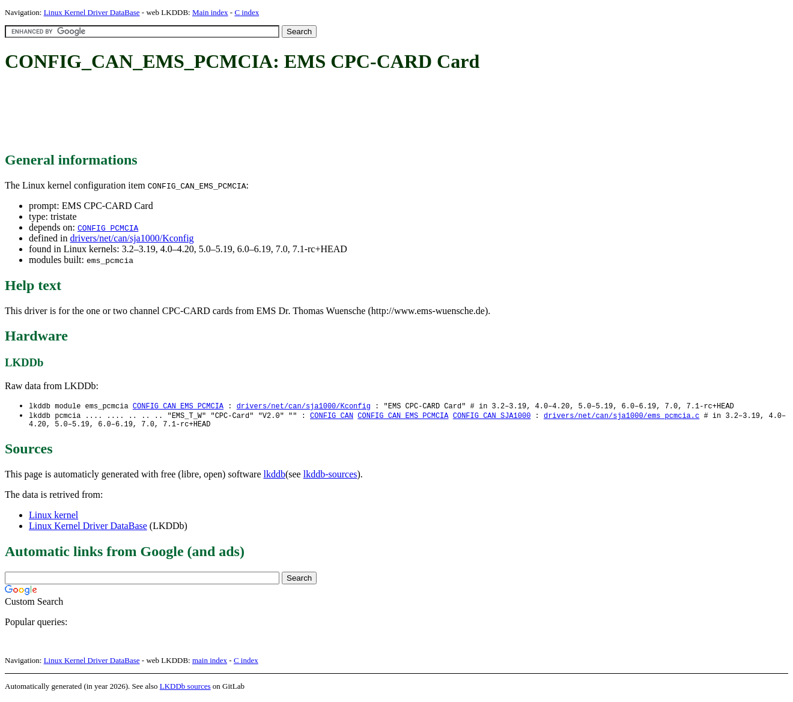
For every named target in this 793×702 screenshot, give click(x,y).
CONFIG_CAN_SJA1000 (492, 416)
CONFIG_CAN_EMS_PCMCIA (178, 406)
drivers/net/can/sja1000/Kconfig (131, 238)
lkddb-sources (330, 477)
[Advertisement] (223, 113)
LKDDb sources (185, 689)
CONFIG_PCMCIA (107, 227)
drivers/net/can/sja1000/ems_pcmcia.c (621, 416)
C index (246, 12)
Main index (210, 12)
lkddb (274, 477)
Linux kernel (53, 518)
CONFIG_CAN (331, 416)
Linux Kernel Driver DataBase (92, 12)
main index (209, 663)
